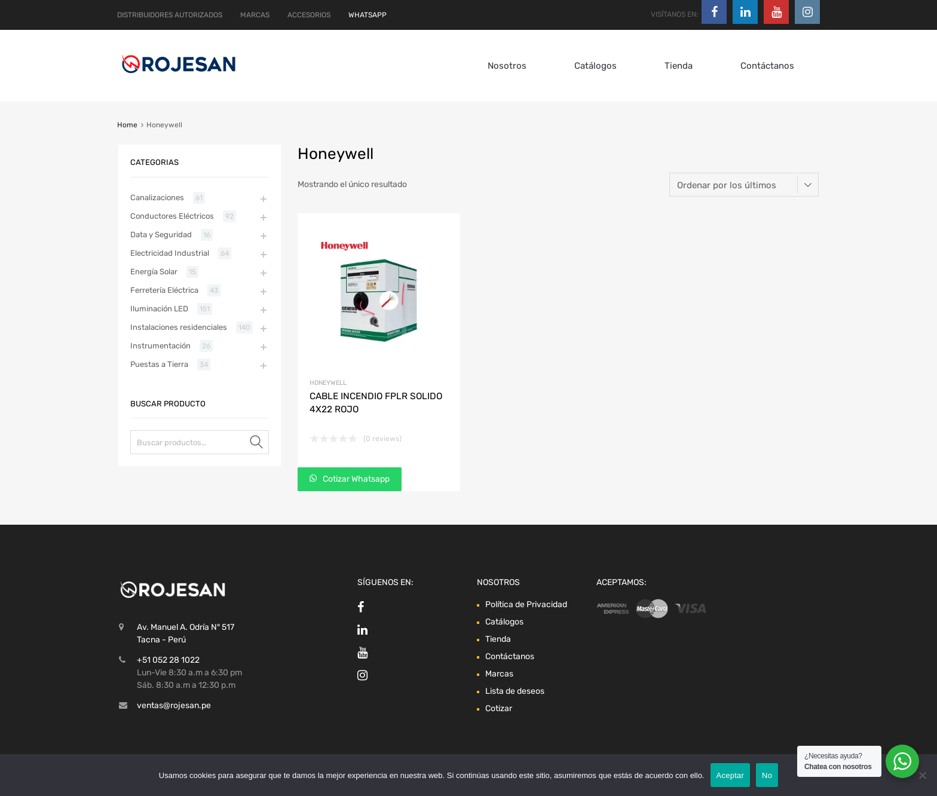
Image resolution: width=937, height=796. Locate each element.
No (767, 775)
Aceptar (730, 775)
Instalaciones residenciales (178, 327)
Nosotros (507, 65)
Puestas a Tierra (159, 364)
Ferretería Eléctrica (164, 290)
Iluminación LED (159, 308)
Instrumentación (160, 345)
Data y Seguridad (161, 234)
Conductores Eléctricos (172, 216)
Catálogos (595, 65)
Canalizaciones (157, 197)
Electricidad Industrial (169, 253)
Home (127, 125)
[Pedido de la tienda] (744, 185)
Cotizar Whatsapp (355, 479)
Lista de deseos (514, 691)
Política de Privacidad (526, 604)
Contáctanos (767, 65)
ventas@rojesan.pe (174, 705)
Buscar (257, 444)
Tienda (679, 65)
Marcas (499, 674)
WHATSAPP (367, 15)
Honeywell (328, 383)
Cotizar (498, 708)
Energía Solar (153, 271)
